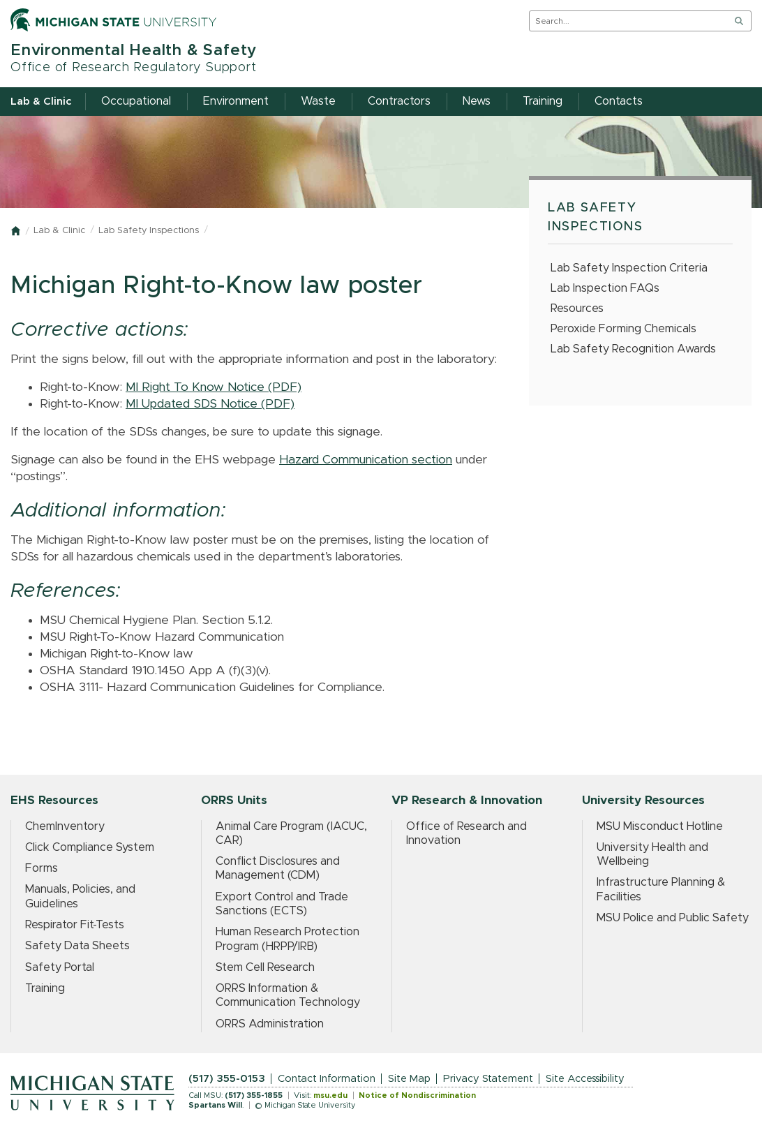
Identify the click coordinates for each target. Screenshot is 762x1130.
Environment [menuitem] (236, 101)
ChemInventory (65, 826)
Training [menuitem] (542, 101)
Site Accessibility (585, 1078)
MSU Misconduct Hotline (660, 826)
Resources (577, 308)
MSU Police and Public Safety (673, 917)
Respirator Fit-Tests (74, 924)
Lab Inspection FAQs (605, 288)
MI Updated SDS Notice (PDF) (210, 404)
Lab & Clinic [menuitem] (40, 101)
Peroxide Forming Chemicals (623, 328)
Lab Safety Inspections (148, 230)
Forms (41, 868)
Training (45, 988)
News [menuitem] (477, 101)
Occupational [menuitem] (136, 101)
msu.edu (330, 1095)
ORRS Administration (270, 1023)
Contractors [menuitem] (399, 101)
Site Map (409, 1078)
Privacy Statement (488, 1078)
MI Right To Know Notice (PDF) (213, 387)
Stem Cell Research (265, 967)
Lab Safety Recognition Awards (633, 349)
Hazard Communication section (365, 460)
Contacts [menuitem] (619, 101)
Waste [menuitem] (318, 101)
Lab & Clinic (59, 230)
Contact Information (326, 1078)
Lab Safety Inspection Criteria (629, 268)
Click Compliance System (89, 847)
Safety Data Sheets (77, 945)
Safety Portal (59, 967)
